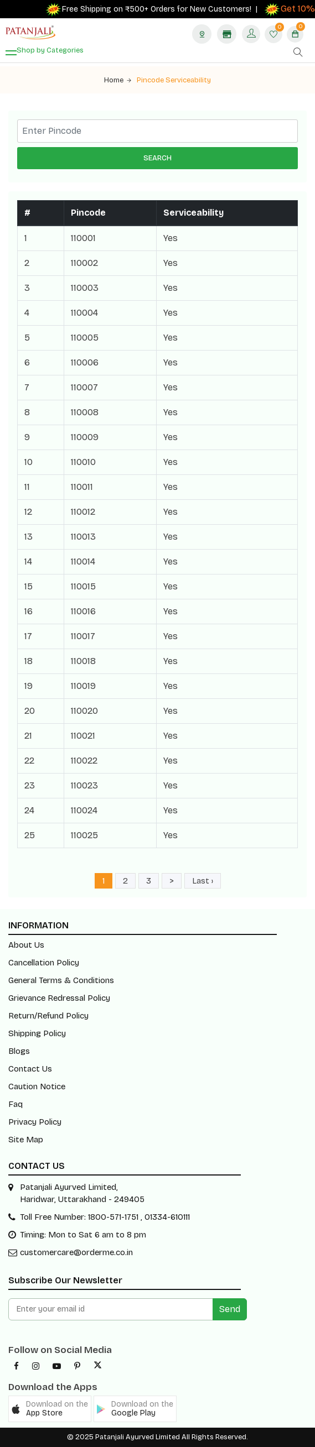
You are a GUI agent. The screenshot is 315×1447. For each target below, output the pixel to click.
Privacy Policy (34, 1122)
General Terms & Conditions (61, 980)
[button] (49, 1409)
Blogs (19, 1051)
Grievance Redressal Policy (59, 998)
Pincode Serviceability (174, 80)
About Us (26, 945)
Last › (202, 881)
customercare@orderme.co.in (76, 1252)
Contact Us (30, 1069)
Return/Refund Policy (48, 1016)
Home (117, 80)
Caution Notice (36, 1086)
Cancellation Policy (43, 963)
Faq (15, 1104)
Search (157, 158)
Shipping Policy (37, 1033)
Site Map (25, 1140)
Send (229, 1309)
